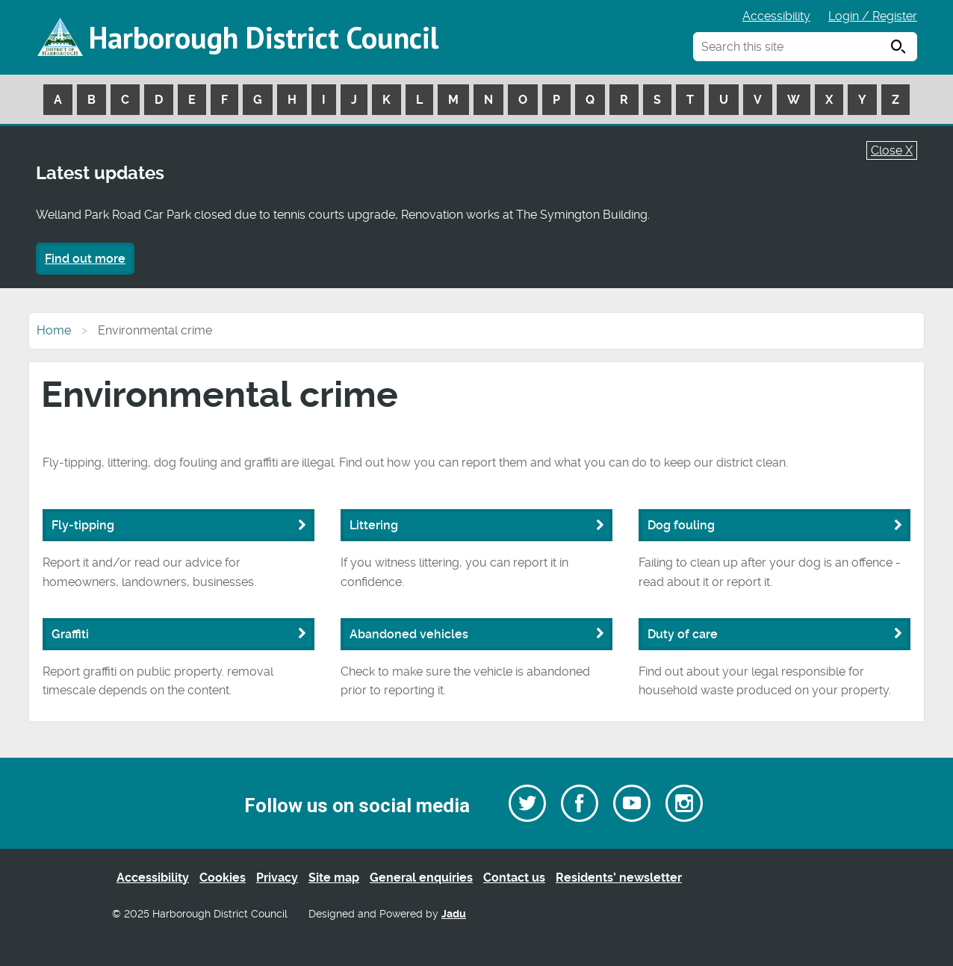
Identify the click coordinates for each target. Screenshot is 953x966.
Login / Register (872, 16)
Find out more (85, 259)
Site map (333, 877)
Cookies (222, 877)
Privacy (277, 877)
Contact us (514, 877)
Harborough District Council (263, 37)
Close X (892, 150)
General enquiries (421, 877)
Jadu (453, 914)
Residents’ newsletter (619, 877)
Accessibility (776, 16)
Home (54, 330)
